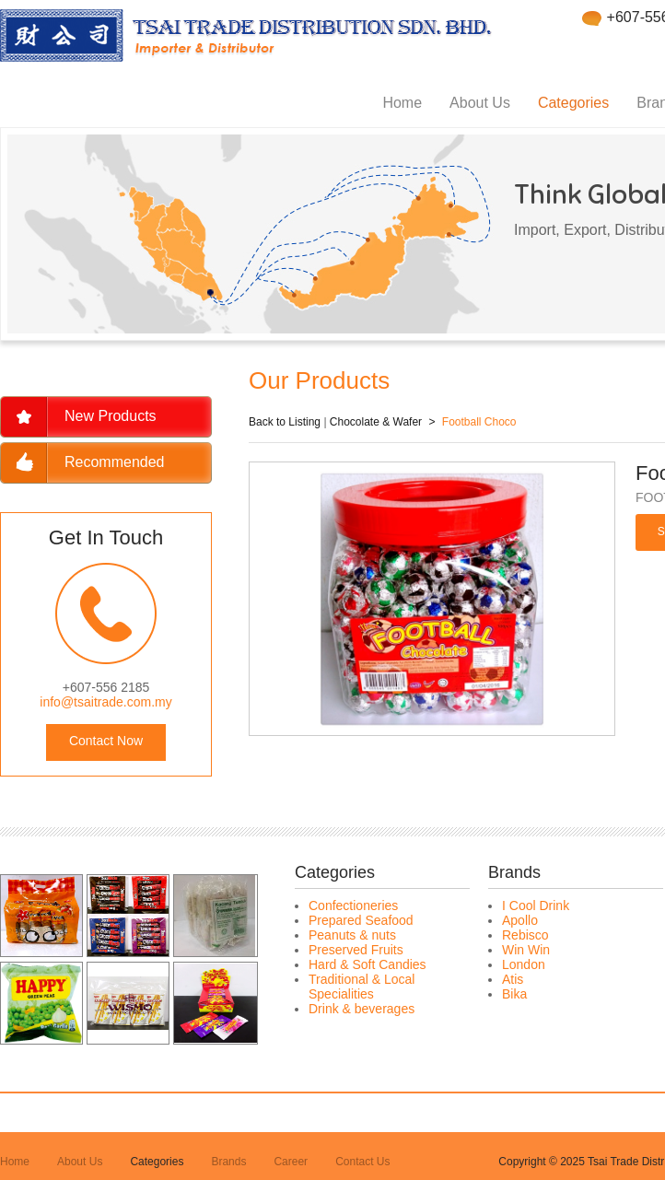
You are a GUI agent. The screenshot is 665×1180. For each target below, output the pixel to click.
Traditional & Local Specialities (361, 986)
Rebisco (525, 935)
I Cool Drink (535, 905)
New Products (110, 416)
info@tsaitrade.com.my (105, 702)
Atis (512, 979)
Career (291, 1161)
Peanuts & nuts (352, 935)
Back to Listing (285, 421)
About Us (479, 103)
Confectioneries (353, 905)
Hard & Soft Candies (367, 964)
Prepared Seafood (361, 920)
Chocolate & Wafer (376, 421)
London (523, 964)
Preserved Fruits (356, 949)
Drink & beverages (361, 1008)
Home (402, 103)
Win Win (526, 949)
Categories (573, 103)
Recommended (114, 462)
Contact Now (106, 740)
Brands (228, 1161)
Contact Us (362, 1161)
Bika (514, 994)
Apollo (520, 920)
